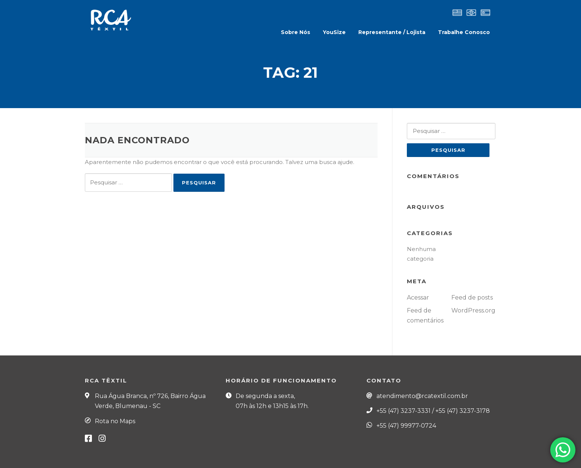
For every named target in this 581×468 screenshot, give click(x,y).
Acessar (418, 297)
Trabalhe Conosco (464, 32)
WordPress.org (473, 310)
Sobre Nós (295, 32)
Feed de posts (472, 297)
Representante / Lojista (391, 32)
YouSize (334, 32)
